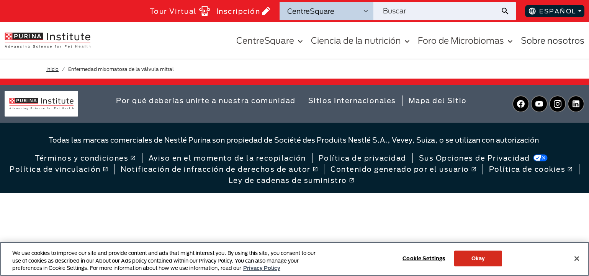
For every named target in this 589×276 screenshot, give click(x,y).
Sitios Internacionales (352, 100)
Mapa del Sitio (438, 100)
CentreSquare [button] (270, 40)
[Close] (576, 258)
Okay (478, 258)
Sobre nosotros (552, 40)
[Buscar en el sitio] (436, 11)
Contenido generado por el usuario (403, 169)
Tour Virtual (180, 11)
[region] (294, 259)
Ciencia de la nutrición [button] (361, 40)
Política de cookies (531, 169)
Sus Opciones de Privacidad (483, 157)
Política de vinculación (59, 169)
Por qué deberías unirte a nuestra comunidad (206, 100)
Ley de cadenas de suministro (291, 180)
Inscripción (243, 11)
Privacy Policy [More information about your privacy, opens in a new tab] (261, 268)
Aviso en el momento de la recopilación (227, 158)
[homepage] (47, 40)
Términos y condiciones (85, 158)
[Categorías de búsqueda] (326, 11)
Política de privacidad (362, 158)
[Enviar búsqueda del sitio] (508, 11)
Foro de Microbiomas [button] (466, 40)
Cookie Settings (423, 258)
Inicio (52, 69)
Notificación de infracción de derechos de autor (219, 169)
